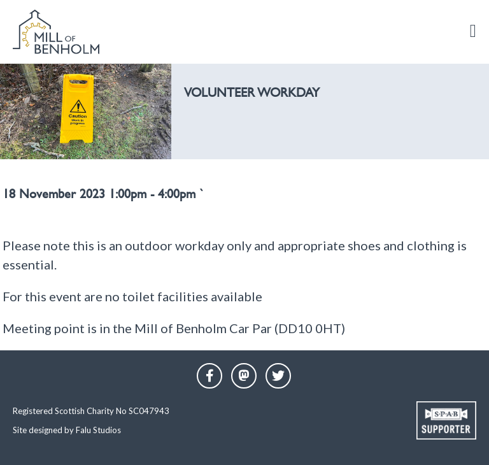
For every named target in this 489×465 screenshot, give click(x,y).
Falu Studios (98, 430)
